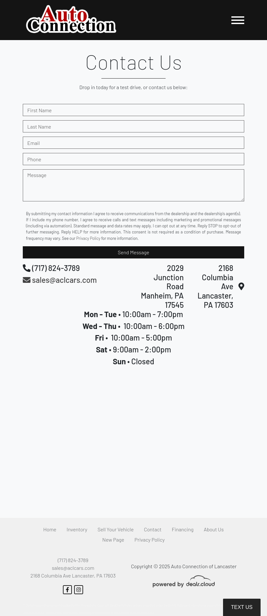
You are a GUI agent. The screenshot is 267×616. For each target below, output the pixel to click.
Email (33, 143)
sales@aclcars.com (73, 568)
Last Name (39, 126)
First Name (39, 110)
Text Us (242, 607)
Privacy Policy (88, 238)
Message (37, 175)
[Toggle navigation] (238, 20)
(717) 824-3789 (73, 560)
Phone (34, 159)
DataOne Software (121, 605)
